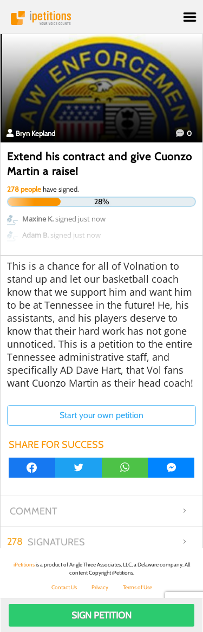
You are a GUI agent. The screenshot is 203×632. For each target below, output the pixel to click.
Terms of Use (137, 587)
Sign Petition (101, 615)
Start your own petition (101, 415)
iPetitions (101, 18)
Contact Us (64, 587)
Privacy (99, 587)
